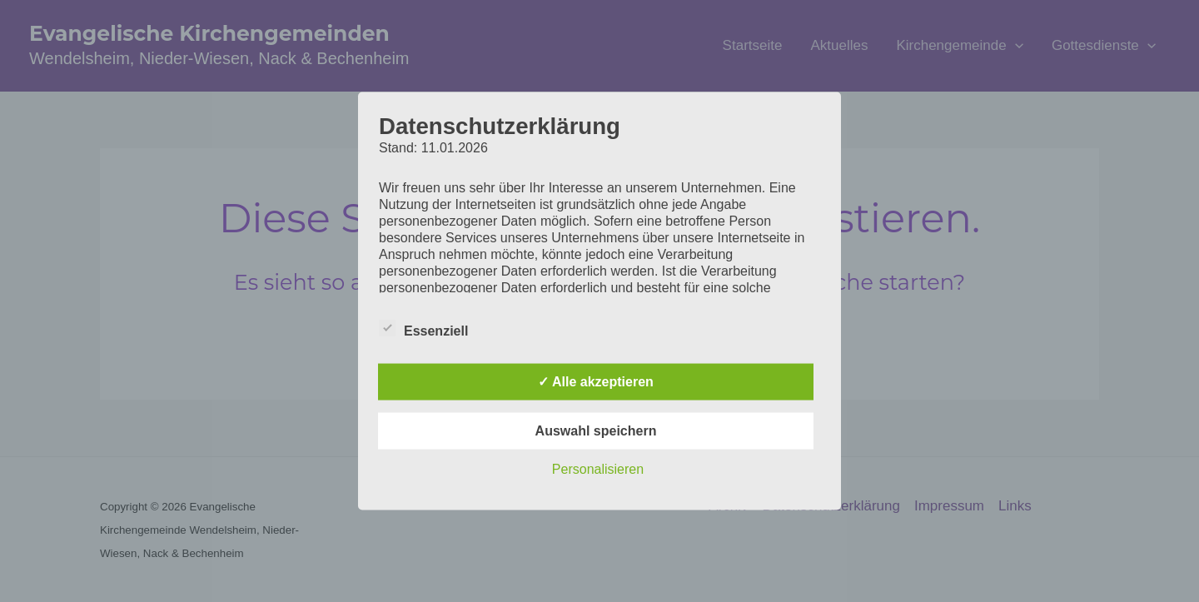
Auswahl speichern (596, 431)
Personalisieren (598, 469)
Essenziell (423, 328)
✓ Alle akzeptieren (596, 382)
